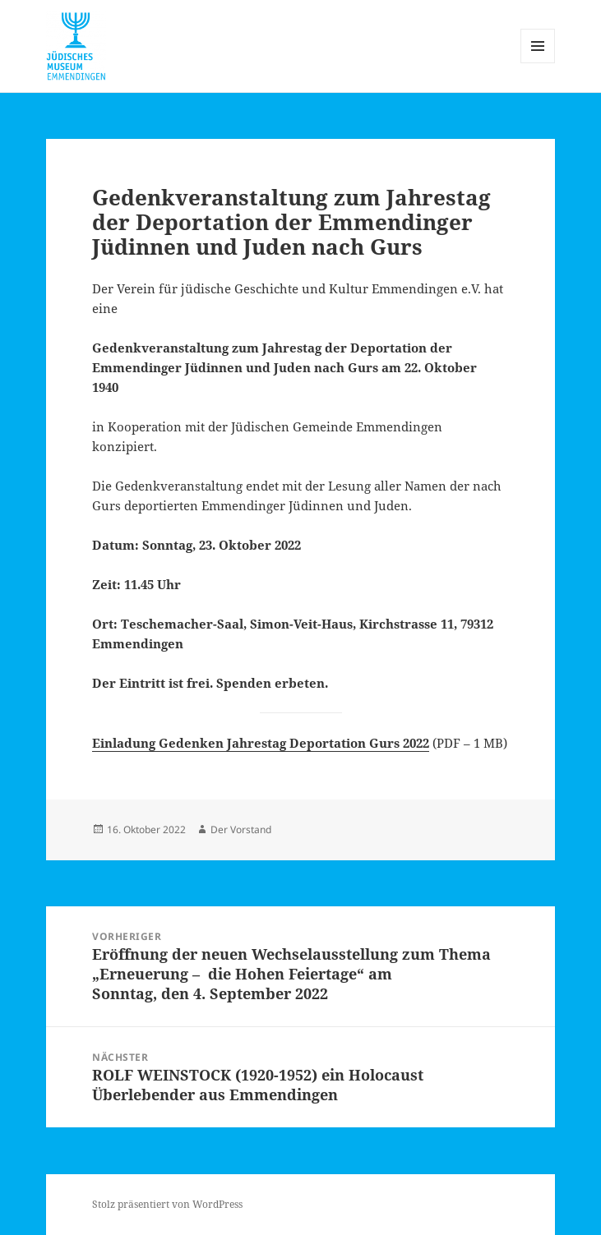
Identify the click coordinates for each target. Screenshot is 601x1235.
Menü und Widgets (538, 62)
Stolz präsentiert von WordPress (167, 1204)
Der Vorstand (240, 829)
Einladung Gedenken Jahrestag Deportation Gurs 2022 (260, 743)
